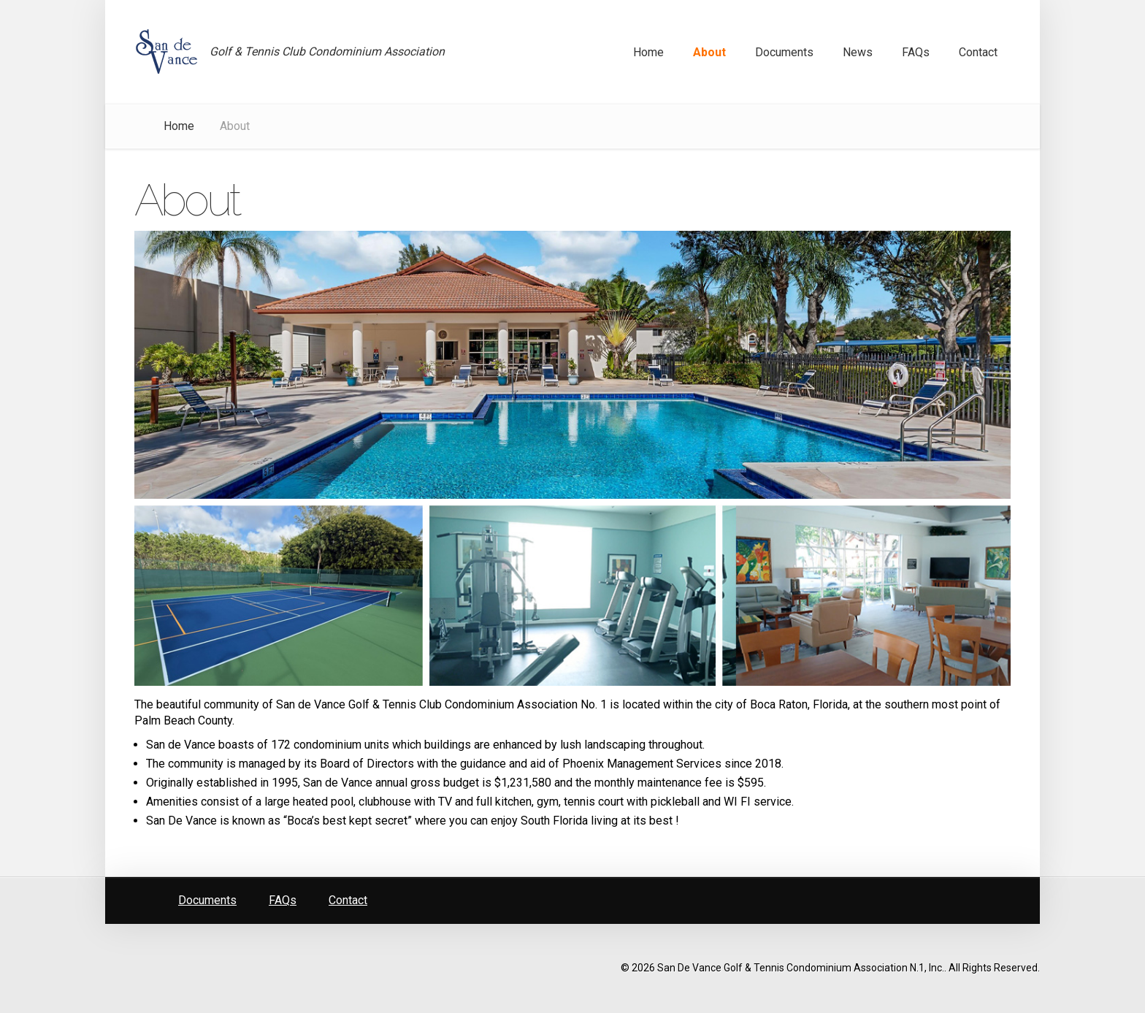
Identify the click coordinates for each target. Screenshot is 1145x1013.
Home (179, 126)
